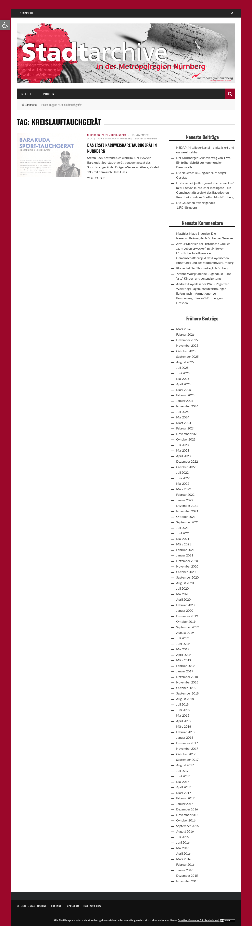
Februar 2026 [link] (185, 334)
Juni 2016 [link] (183, 842)
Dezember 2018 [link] (187, 677)
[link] (5, 25)
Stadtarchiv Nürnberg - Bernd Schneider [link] (130, 138)
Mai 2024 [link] (182, 417)
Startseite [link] (26, 13)
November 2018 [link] (187, 682)
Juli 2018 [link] (182, 704)
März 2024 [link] (183, 423)
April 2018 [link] (183, 721)
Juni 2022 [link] (183, 478)
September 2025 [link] (187, 356)
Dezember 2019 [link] (187, 616)
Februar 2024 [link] (185, 428)
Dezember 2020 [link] (187, 561)
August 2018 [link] (185, 699)
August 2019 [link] (185, 632)
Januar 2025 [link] (184, 400)
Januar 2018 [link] (184, 737)
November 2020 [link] (187, 566)
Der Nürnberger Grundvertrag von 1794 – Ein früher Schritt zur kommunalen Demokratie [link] (204, 162)
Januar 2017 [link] (184, 804)
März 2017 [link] (183, 792)
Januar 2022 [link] (184, 500)
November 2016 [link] (187, 815)
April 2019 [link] (183, 654)
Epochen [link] (48, 93)
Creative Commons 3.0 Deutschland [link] (206, 920)
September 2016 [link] (187, 826)
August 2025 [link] (185, 362)
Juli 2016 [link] (182, 837)
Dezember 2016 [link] (187, 809)
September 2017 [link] (187, 759)
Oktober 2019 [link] (185, 621)
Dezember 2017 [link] (187, 743)
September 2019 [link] (187, 627)
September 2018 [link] (187, 693)
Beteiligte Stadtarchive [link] (31, 905)
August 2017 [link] (185, 765)
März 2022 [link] (183, 489)
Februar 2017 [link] (185, 798)
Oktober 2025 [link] (185, 351)
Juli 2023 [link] (182, 445)
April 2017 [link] (183, 787)
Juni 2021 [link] (183, 533)
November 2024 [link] (187, 406)
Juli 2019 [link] (182, 638)
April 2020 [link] (183, 599)
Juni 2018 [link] (183, 710)
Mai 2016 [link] (182, 848)
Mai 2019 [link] (182, 649)
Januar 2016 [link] (184, 870)
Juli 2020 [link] (182, 588)
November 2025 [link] (187, 345)
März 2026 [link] (183, 329)
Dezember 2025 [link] (187, 340)
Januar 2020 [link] (184, 610)
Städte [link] (26, 93)
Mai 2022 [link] (182, 483)
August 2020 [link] (185, 583)
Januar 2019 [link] (184, 671)
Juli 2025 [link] (182, 367)
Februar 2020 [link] (185, 605)
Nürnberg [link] (93, 135)
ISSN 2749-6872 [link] (92, 905)
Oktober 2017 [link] (185, 754)
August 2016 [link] (185, 831)
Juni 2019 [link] (183, 643)
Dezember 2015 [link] (187, 875)
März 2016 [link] (183, 859)
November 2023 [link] (187, 434)
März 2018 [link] (183, 726)
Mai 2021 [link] (182, 538)
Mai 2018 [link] (182, 715)
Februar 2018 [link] (185, 732)
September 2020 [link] (187, 577)
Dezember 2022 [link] (187, 461)
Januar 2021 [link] (184, 555)
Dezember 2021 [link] (187, 505)
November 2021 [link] (187, 511)
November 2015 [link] (187, 881)
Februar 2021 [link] (185, 550)
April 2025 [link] (183, 384)
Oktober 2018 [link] (185, 688)
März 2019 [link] (183, 660)
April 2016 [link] (183, 853)
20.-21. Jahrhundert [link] (114, 135)
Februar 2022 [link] (185, 494)
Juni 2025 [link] (183, 373)
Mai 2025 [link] (182, 378)
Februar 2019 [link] (185, 665)
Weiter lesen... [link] (96, 178)
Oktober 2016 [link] (185, 820)
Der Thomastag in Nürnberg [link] (209, 268)
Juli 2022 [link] (182, 472)
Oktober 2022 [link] (185, 467)
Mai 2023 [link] (182, 450)
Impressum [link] (72, 905)
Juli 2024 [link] (182, 412)
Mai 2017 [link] (182, 781)
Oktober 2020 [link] (185, 572)
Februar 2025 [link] (185, 395)
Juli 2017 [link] (182, 770)
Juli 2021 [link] (182, 527)
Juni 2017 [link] (183, 776)
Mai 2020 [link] (182, 594)
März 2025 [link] (183, 389)
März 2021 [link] (183, 544)
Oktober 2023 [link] (185, 439)
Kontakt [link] (56, 905)
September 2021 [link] (187, 522)
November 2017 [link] (187, 748)
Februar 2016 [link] (185, 864)
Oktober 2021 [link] (185, 516)
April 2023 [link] (183, 456)
